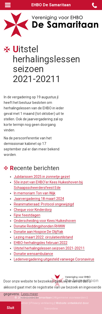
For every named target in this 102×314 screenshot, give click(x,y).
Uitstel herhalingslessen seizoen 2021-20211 (49, 248)
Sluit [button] (10, 308)
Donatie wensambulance (33, 254)
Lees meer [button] (29, 294)
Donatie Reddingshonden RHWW (39, 226)
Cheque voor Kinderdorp (33, 210)
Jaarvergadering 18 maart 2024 (39, 199)
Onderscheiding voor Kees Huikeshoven (45, 221)
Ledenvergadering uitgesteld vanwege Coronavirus (54, 259)
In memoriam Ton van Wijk (34, 193)
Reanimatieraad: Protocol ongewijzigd (44, 204)
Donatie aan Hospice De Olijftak (38, 232)
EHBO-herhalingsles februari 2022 (40, 243)
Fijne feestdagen (27, 215)
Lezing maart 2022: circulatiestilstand (43, 237)
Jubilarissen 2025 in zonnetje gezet (42, 177)
